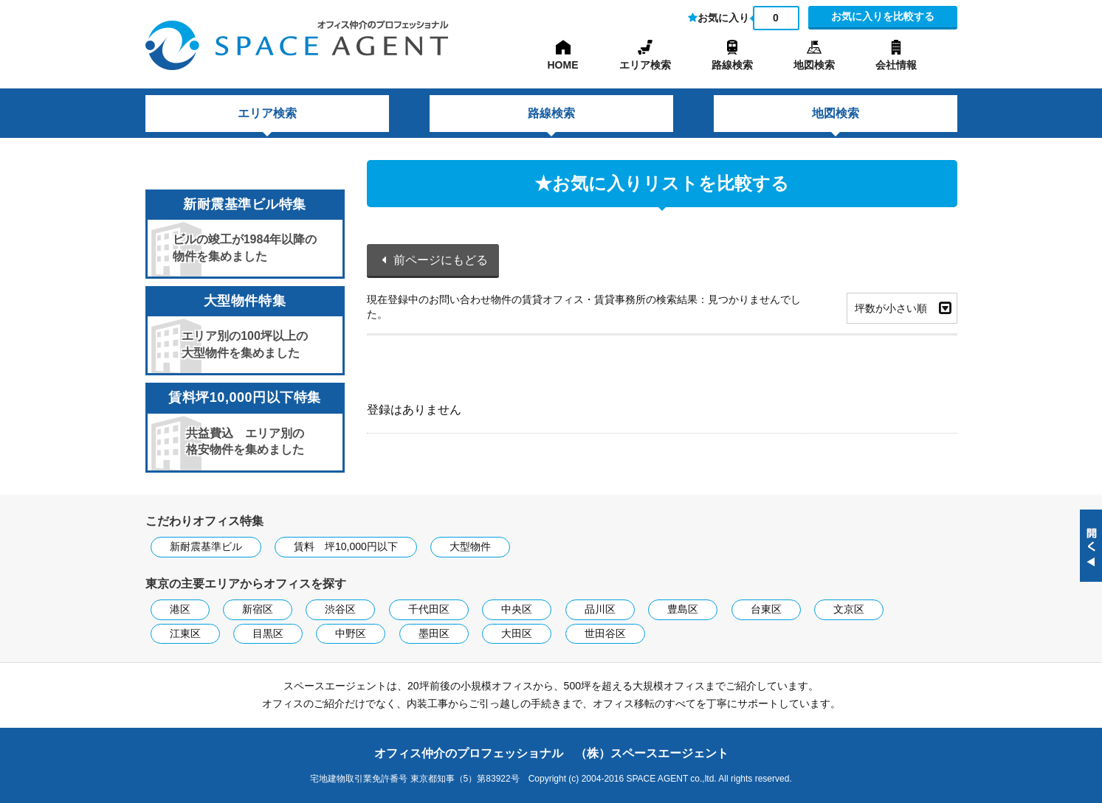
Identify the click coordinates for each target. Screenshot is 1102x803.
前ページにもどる (440, 260)
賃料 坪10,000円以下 (346, 546)
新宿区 (257, 609)
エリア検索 (645, 65)
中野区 (350, 633)
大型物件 (470, 546)
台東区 (766, 609)
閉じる (1091, 546)
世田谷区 (605, 633)
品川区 (600, 609)
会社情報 (896, 65)
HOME (563, 65)
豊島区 (682, 609)
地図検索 (814, 65)
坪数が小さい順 (891, 308)
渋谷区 (340, 609)
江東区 (185, 633)
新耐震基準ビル (206, 546)
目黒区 (267, 633)
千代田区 (429, 609)
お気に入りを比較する (882, 16)
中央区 (516, 609)
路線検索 (732, 65)
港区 (180, 609)
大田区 (516, 633)
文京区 (848, 609)
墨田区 (434, 633)
